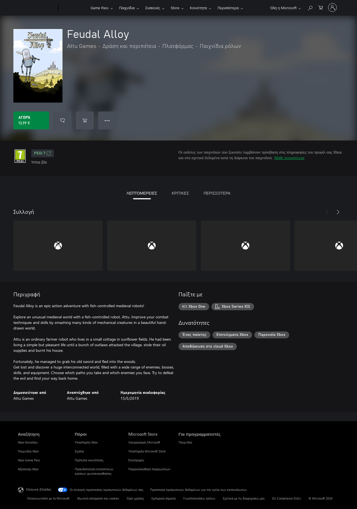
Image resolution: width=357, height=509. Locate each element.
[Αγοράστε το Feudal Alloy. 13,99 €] (31, 120)
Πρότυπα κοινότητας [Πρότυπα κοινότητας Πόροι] (89, 460)
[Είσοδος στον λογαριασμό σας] (332, 7)
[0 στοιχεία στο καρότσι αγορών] (321, 7)
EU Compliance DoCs (286, 498)
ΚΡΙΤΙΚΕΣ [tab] (180, 193)
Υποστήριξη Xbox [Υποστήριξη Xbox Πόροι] (86, 442)
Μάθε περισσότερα (289, 157)
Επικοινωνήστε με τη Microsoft (48, 498)
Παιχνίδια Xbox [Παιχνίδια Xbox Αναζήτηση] (28, 451)
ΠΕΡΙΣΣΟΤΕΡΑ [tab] (217, 193)
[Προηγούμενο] (326, 212)
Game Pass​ (99, 7)
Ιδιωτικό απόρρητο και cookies (98, 498)
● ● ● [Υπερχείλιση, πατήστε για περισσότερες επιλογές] (107, 120)
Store (175, 7)
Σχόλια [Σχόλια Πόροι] (79, 451)
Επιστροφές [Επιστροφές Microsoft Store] (136, 460)
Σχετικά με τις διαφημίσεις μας (244, 498)
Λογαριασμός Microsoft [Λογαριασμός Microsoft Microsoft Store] (144, 442)
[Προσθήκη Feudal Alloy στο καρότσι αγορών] (85, 120)
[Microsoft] (37, 7)
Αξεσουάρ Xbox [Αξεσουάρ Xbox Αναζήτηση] (28, 469)
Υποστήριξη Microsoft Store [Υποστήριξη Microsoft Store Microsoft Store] (147, 451)
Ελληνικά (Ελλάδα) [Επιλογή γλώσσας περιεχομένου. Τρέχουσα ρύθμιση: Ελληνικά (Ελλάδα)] (38, 489)
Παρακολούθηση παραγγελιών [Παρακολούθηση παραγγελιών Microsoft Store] (149, 469)
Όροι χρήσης (135, 498)
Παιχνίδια (127, 7)
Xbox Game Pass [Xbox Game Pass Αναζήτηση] (29, 460)
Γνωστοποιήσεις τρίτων (199, 498)
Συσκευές (152, 7)
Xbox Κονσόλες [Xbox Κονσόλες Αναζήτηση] (28, 442)
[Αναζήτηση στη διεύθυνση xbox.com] (310, 7)
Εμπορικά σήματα (163, 498)
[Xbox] (73, 7)
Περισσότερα (228, 7)
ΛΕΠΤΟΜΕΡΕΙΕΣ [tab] (142, 193)
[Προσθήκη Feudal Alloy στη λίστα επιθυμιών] (62, 120)
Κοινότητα (198, 7)
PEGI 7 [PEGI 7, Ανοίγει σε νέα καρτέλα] (42, 153)
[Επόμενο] (338, 212)
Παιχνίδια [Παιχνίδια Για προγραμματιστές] (185, 442)
